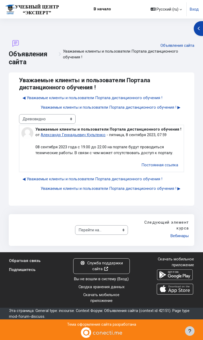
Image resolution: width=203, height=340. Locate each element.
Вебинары (179, 235)
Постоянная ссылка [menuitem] (159, 165)
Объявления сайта (177, 45)
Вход (194, 9)
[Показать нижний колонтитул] (190, 331)
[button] (166, 9)
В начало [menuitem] (102, 9)
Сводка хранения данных (101, 286)
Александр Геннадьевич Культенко (73, 134)
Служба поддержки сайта (101, 266)
